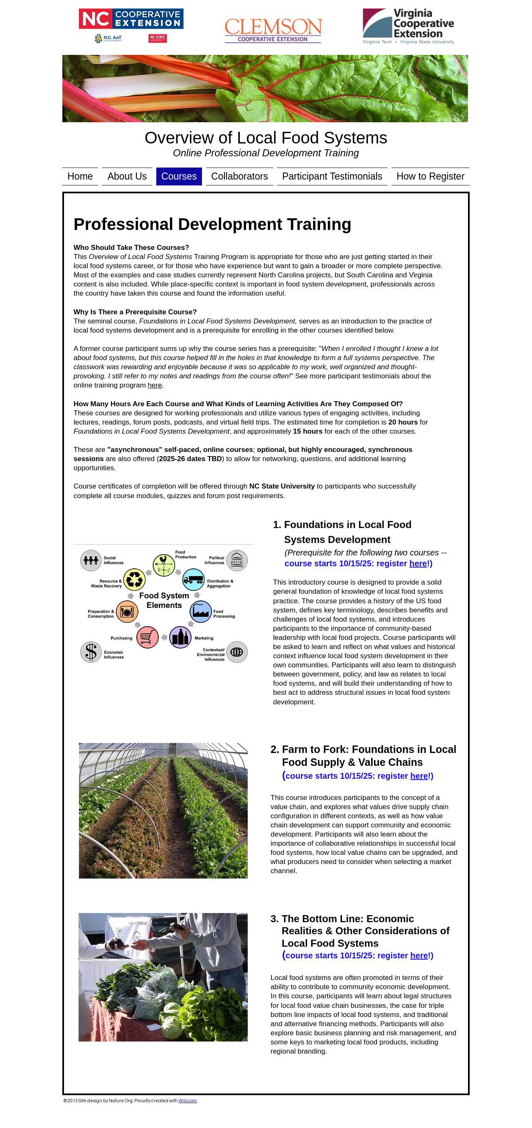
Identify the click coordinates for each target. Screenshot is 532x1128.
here (155, 385)
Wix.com (188, 1100)
